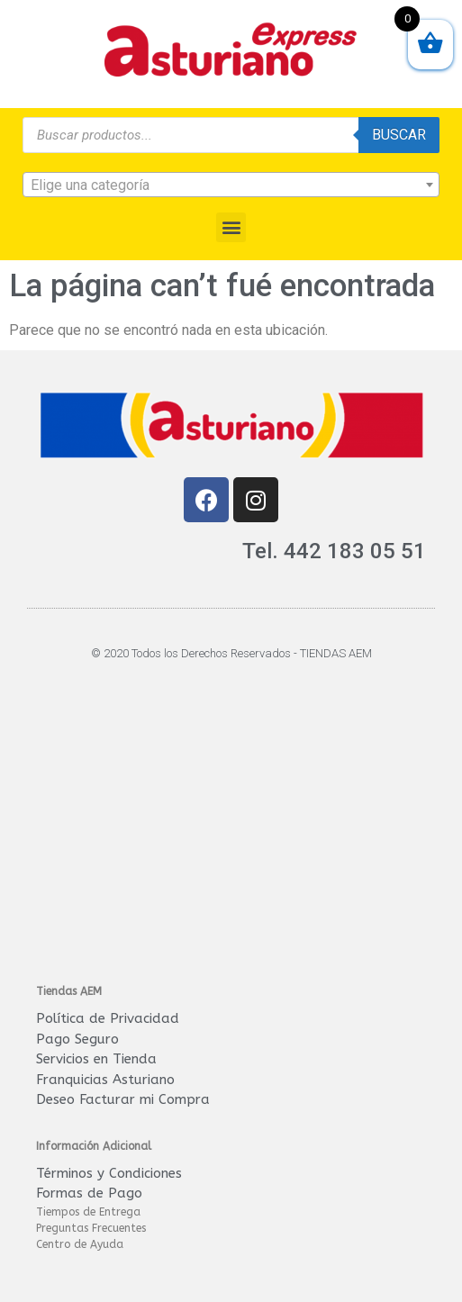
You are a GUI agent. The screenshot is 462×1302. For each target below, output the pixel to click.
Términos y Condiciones (109, 1173)
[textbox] (231, 185)
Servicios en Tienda (96, 1059)
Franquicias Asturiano (105, 1079)
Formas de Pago (89, 1193)
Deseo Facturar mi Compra (123, 1099)
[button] (231, 227)
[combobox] (231, 184)
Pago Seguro (77, 1039)
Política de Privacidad (107, 1018)
